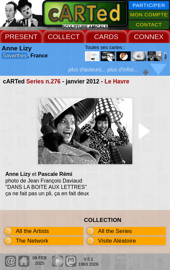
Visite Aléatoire (117, 240)
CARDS (106, 36)
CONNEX (149, 36)
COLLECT (64, 36)
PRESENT (21, 36)
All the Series (115, 231)
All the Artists (32, 231)
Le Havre (117, 81)
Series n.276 (43, 81)
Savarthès (14, 55)
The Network (32, 240)
